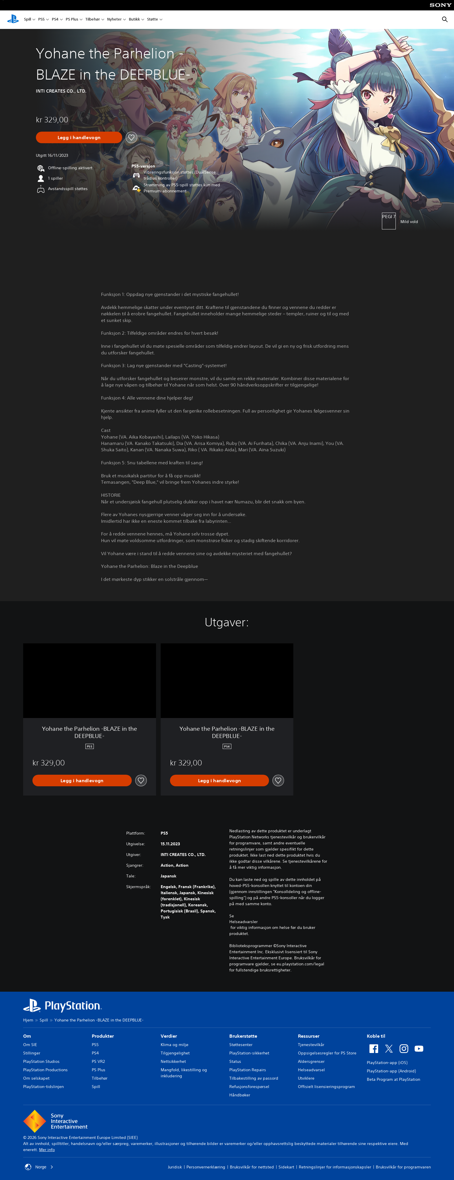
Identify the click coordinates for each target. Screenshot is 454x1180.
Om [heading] (27, 1036)
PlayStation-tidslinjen (43, 1086)
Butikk (134, 19)
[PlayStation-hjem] (13, 19)
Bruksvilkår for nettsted (252, 1167)
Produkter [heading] (103, 1036)
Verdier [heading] (169, 1036)
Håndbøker (239, 1095)
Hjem (28, 1020)
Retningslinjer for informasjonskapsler (335, 1167)
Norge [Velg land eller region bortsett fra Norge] (39, 1167)
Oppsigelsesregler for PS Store (327, 1053)
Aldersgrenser (311, 1061)
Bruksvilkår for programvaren (403, 1167)
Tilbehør (92, 19)
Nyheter (114, 19)
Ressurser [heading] (308, 1036)
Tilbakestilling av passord (253, 1078)
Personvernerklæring (205, 1167)
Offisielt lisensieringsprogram (326, 1086)
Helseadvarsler (243, 921)
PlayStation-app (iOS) (387, 1062)
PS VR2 (98, 1061)
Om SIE (30, 1044)
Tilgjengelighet (175, 1053)
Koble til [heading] (376, 1036)
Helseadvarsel (311, 1069)
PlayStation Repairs (247, 1069)
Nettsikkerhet (173, 1061)
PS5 (41, 19)
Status (235, 1061)
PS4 (55, 19)
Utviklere (306, 1078)
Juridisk (175, 1167)
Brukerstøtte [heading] (243, 1036)
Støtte (152, 19)
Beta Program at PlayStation (393, 1079)
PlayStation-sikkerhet (249, 1053)
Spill (27, 19)
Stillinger (31, 1053)
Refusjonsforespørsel (249, 1086)
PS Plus (72, 19)
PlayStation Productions (45, 1069)
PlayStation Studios (41, 1061)
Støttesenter (240, 1044)
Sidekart (286, 1167)
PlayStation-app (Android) (391, 1071)
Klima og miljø (174, 1044)
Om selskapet (36, 1078)
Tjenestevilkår (311, 1044)
